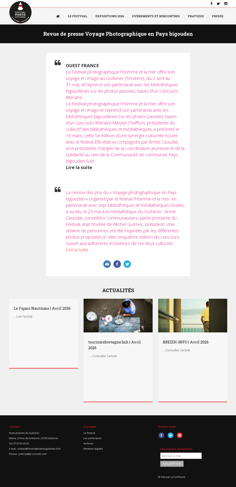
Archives (88, 443)
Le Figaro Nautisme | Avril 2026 (42, 308)
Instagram (179, 435)
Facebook (161, 435)
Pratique (196, 16)
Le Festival (77, 16)
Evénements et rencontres (156, 16)
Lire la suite (77, 249)
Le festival (89, 433)
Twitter (170, 435)
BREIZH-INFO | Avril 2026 (186, 342)
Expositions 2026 (109, 16)
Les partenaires (92, 438)
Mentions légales (93, 448)
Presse (218, 16)
